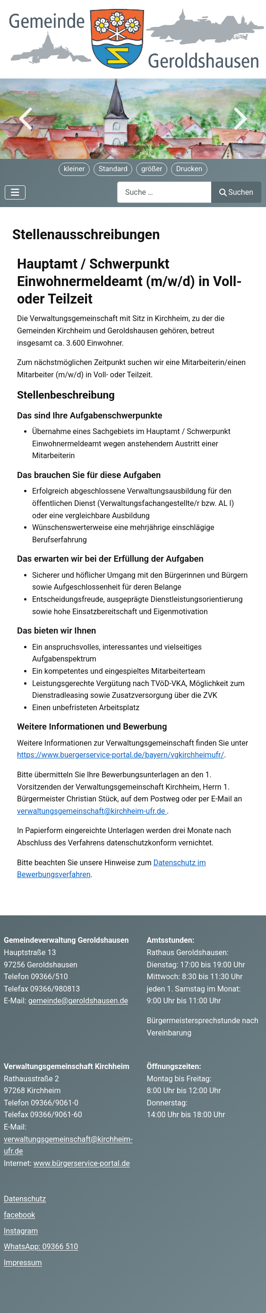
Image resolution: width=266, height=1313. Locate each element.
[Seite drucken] (189, 169)
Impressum (23, 1262)
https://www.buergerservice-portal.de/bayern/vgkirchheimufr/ (120, 754)
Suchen (236, 192)
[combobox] (164, 192)
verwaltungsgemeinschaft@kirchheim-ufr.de (92, 811)
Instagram (21, 1230)
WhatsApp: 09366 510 (41, 1246)
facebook (19, 1214)
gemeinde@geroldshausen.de (78, 1000)
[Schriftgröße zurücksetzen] (113, 169)
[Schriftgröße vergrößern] (151, 169)
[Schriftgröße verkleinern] (74, 169)
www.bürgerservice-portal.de (82, 1163)
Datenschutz (25, 1198)
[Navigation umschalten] (15, 192)
